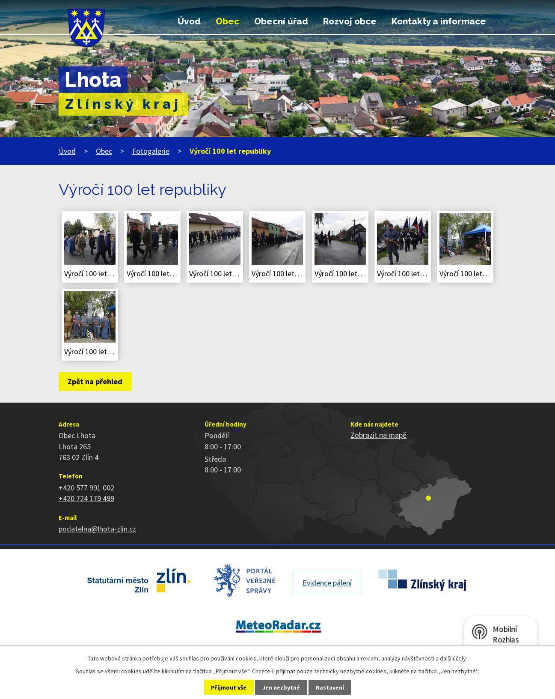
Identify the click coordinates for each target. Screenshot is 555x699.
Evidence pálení (327, 583)
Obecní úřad (281, 21)
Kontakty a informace (439, 21)
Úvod (189, 21)
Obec (227, 21)
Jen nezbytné (281, 687)
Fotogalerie (150, 151)
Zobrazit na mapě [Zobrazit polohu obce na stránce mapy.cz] (378, 435)
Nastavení (330, 687)
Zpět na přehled (95, 381)
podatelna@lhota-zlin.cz (97, 529)
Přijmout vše (228, 687)
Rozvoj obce (350, 21)
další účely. (453, 658)
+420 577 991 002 (86, 488)
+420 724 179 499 (86, 498)
